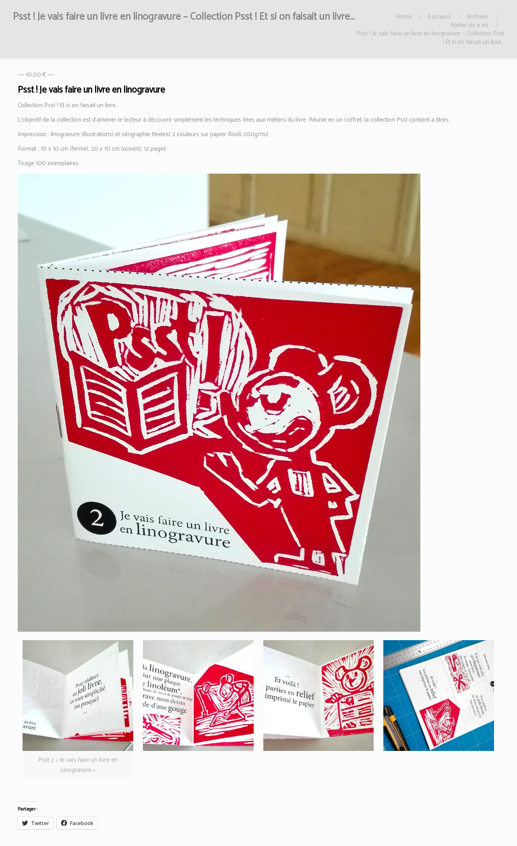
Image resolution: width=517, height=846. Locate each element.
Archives (477, 17)
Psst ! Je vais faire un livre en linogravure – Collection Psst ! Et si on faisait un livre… (430, 38)
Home (404, 17)
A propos (439, 17)
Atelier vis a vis (469, 25)
